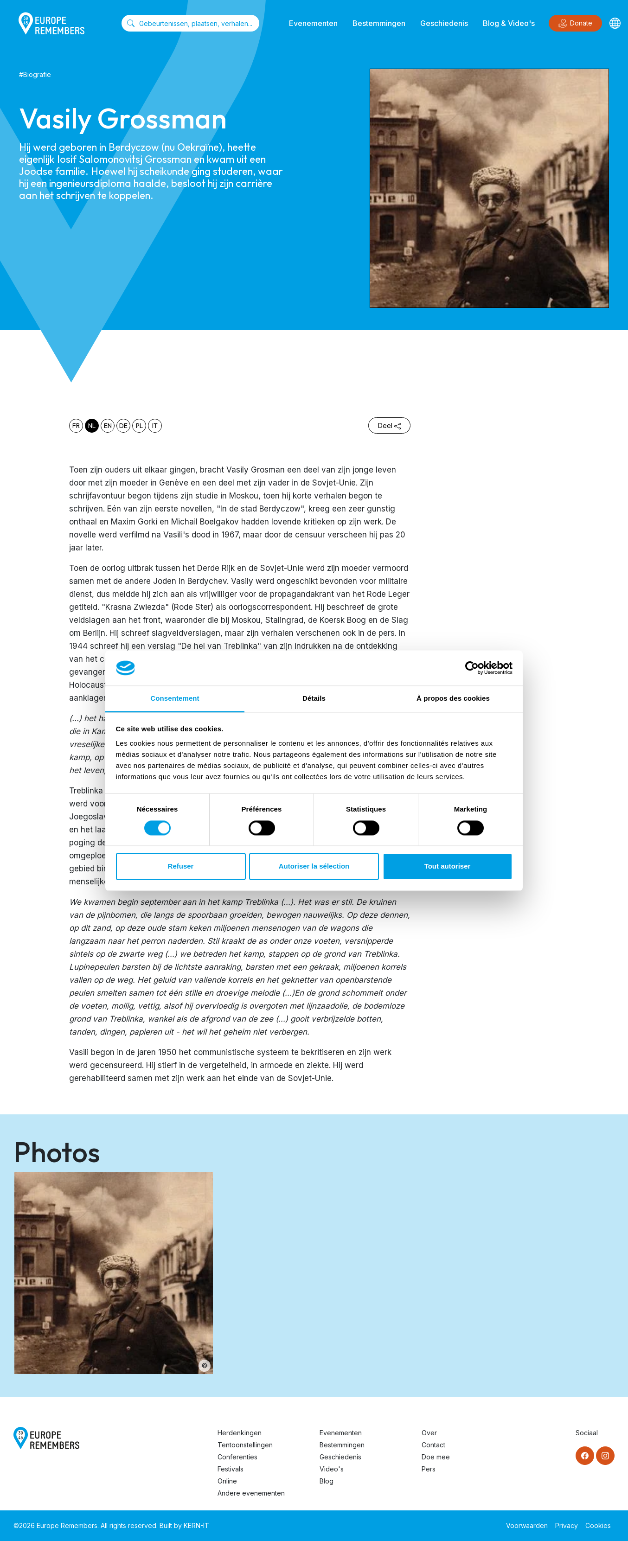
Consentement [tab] (174, 699)
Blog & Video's (509, 23)
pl (139, 426)
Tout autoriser (447, 866)
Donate (575, 23)
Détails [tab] (314, 699)
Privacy (566, 1525)
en (108, 426)
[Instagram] (605, 1455)
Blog (326, 1481)
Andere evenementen (251, 1493)
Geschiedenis (444, 23)
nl (92, 426)
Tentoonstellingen (245, 1445)
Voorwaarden (527, 1525)
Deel (389, 425)
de (123, 426)
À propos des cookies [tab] (453, 699)
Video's (332, 1469)
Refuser (181, 866)
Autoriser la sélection (314, 866)
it (155, 426)
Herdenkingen (240, 1433)
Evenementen (313, 23)
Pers (429, 1469)
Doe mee (436, 1457)
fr (76, 426)
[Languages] (615, 23)
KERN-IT (196, 1525)
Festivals (231, 1469)
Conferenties (237, 1457)
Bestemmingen (378, 23)
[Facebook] (585, 1455)
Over (429, 1433)
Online (227, 1481)
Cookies (598, 1525)
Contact (433, 1445)
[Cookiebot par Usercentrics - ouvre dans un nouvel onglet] (472, 668)
